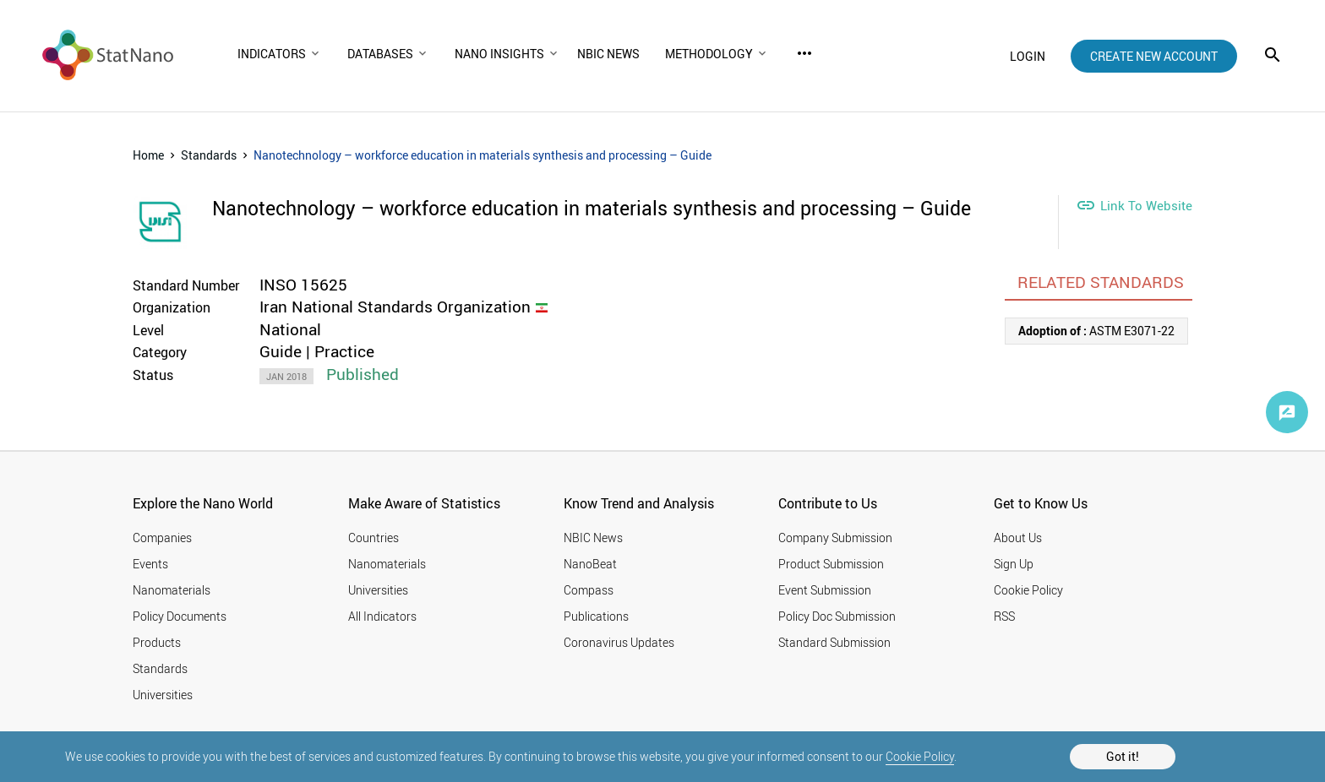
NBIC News (593, 537)
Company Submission (835, 537)
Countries (373, 537)
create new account (1154, 56)
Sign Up (1013, 564)
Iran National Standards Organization (395, 307)
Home (148, 155)
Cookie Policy (920, 756)
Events (150, 564)
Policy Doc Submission (837, 616)
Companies (162, 537)
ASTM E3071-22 (1096, 331)
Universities (163, 695)
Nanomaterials (171, 590)
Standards (209, 155)
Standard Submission (834, 642)
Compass (588, 590)
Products (157, 642)
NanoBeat (590, 564)
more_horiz (804, 53)
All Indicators (382, 616)
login (1027, 56)
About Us (1018, 537)
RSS (1004, 616)
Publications (596, 616)
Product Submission (831, 564)
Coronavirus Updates (619, 642)
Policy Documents (179, 616)
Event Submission (824, 590)
